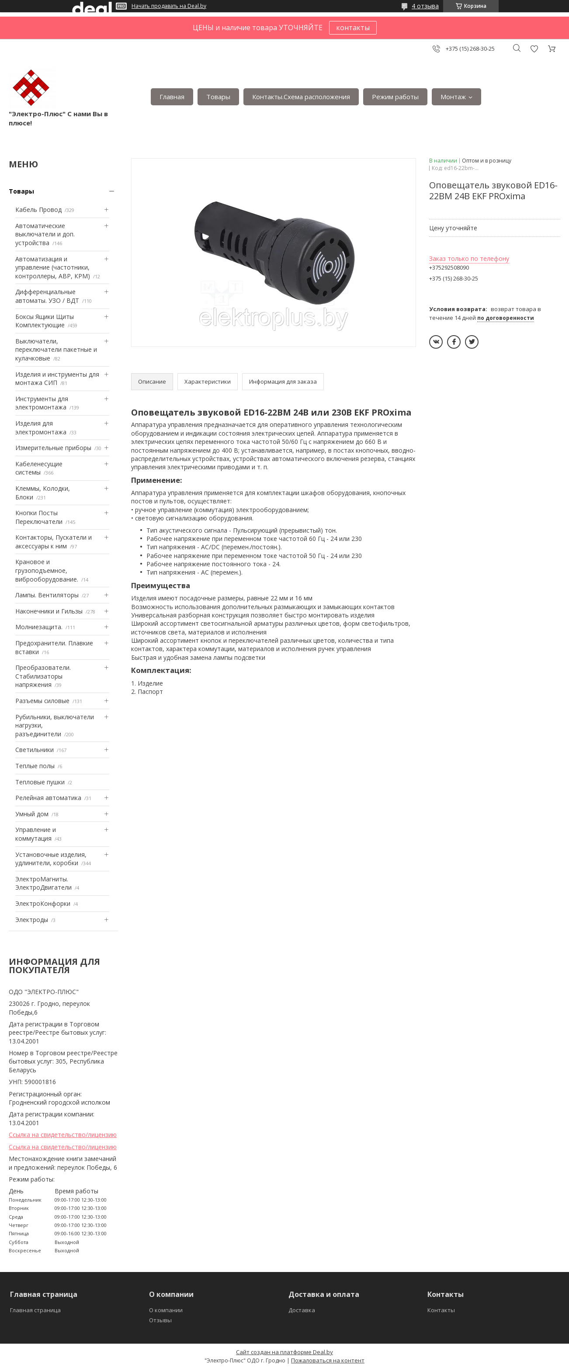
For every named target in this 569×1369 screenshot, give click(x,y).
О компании (166, 1310)
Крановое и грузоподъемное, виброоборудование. (46, 570)
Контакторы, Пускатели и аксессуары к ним (53, 541)
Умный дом (32, 814)
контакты (353, 27)
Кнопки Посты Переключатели (38, 517)
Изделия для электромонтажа (40, 427)
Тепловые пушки (40, 782)
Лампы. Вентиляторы (47, 595)
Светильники (34, 749)
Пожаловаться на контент (327, 1360)
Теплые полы (35, 766)
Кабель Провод (38, 209)
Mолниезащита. (38, 627)
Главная (172, 96)
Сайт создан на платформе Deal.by (284, 1352)
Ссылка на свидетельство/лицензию (63, 1134)
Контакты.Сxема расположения (301, 96)
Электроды (31, 919)
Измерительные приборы (53, 448)
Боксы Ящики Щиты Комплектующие (44, 320)
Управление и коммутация (35, 833)
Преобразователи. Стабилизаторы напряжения (43, 676)
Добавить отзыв (534, 48)
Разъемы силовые (42, 701)
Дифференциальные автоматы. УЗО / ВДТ (47, 296)
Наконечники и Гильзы (49, 611)
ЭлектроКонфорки (42, 903)
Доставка (301, 1310)
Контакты (441, 1310)
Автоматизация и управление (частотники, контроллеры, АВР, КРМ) (52, 267)
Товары (218, 96)
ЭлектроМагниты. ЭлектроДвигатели (43, 883)
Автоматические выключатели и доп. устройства (45, 234)
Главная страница (35, 1310)
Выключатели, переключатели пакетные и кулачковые (56, 349)
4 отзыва (425, 6)
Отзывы (160, 1320)
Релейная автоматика (48, 798)
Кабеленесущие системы (38, 468)
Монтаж (453, 96)
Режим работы (395, 96)
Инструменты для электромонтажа (41, 403)
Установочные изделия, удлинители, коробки (51, 858)
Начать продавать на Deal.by (169, 6)
